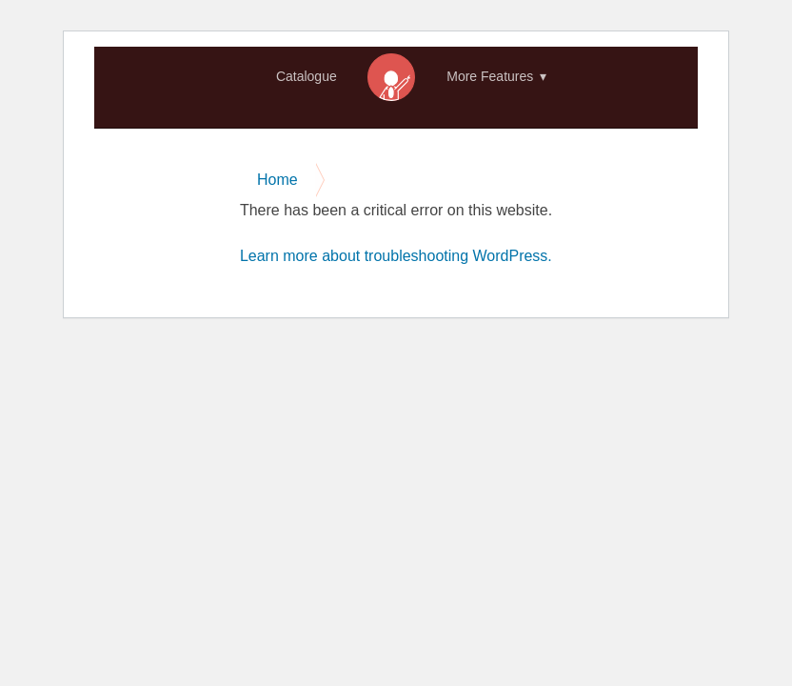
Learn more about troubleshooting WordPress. (396, 256)
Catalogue (306, 76)
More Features (489, 76)
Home (391, 77)
